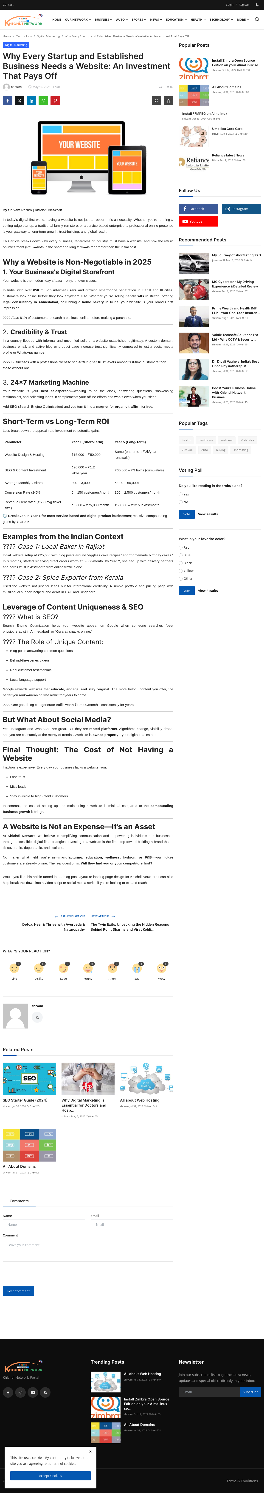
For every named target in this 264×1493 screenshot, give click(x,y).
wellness (227, 440)
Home (56, 19)
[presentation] (38, 1274)
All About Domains (19, 1166)
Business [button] (103, 19)
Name (7, 1216)
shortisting (240, 450)
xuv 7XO (187, 450)
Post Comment (18, 1291)
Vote (186, 514)
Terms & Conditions (242, 1481)
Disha (215, 160)
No (186, 502)
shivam (37, 1006)
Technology (24, 36)
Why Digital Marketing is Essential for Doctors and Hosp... (84, 1105)
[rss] (45, 1392)
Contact (8, 5)
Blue (187, 555)
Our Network (78, 19)
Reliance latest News (228, 155)
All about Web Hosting (140, 1100)
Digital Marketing (48, 36)
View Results (208, 514)
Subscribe (250, 1392)
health (186, 440)
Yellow (189, 571)
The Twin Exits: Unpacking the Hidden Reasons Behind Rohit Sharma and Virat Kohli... (130, 927)
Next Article (103, 916)
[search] (257, 19)
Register (244, 5)
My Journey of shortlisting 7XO (236, 255)
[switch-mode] (257, 4)
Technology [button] (221, 19)
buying (220, 450)
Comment (10, 1235)
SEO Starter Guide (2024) (25, 1100)
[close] (90, 1451)
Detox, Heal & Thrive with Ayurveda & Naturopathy (53, 927)
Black (188, 563)
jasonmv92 (218, 260)
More (243, 19)
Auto (204, 450)
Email (95, 1216)
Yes (186, 494)
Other (188, 578)
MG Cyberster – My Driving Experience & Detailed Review (235, 284)
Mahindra (247, 440)
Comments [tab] (19, 1200)
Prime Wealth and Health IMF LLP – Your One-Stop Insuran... (236, 310)
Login (229, 5)
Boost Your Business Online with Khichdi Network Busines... (234, 392)
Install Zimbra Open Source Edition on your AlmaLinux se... (236, 62)
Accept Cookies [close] (50, 1476)
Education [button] (176, 19)
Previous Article (70, 916)
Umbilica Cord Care (227, 129)
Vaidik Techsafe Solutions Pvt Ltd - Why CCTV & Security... (235, 337)
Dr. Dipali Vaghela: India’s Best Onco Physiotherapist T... (235, 363)
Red (187, 547)
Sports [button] (139, 19)
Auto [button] (122, 19)
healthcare (206, 440)
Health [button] (198, 19)
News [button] (156, 19)
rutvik (215, 133)
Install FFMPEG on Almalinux (204, 113)
